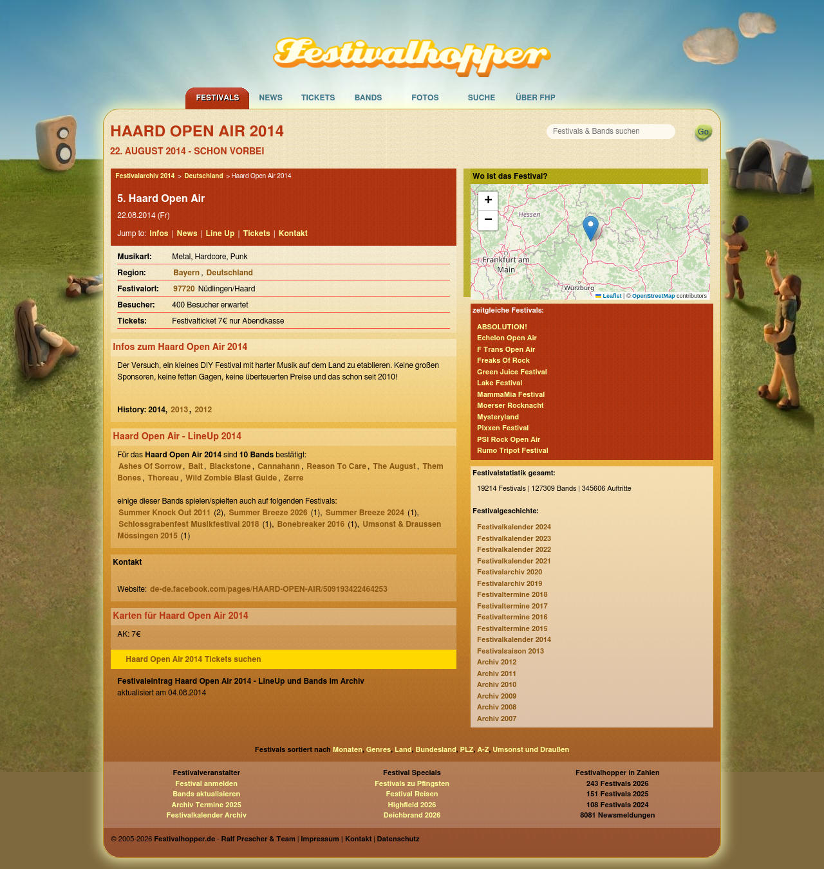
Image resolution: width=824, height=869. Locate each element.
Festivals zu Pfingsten (412, 783)
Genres (378, 749)
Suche (482, 98)
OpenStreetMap (653, 296)
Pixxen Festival (503, 428)
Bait (195, 466)
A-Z (483, 749)
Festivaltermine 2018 (512, 594)
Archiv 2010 (496, 684)
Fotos (424, 98)
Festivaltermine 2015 (512, 628)
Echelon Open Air (507, 338)
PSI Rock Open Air (508, 439)
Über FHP (536, 98)
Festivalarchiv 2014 (144, 176)
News (271, 98)
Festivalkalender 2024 (514, 527)
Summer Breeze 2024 (365, 513)
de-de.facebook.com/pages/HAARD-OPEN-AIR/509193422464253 (269, 589)
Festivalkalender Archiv (206, 815)
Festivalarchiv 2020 (509, 572)
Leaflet (608, 296)
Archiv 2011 (496, 673)
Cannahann (279, 466)
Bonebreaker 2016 (311, 524)
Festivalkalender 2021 (514, 561)
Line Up (220, 233)
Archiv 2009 (496, 696)
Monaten (347, 749)
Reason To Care (336, 466)
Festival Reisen (412, 794)
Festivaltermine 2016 (512, 617)
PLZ (467, 749)
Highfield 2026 (412, 805)
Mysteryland (498, 417)
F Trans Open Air (506, 349)
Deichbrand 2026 (412, 815)
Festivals (217, 98)
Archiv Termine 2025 (206, 805)
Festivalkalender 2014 (514, 639)
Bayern (186, 273)
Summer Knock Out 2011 (164, 513)
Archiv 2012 (496, 662)
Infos (158, 233)
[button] (591, 228)
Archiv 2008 (496, 707)
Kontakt (293, 233)
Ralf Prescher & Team (258, 839)
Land (403, 749)
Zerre (294, 478)
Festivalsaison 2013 (510, 651)
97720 (183, 289)
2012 (203, 410)
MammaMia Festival (511, 394)
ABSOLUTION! (502, 327)
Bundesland (435, 749)
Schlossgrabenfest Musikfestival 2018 (188, 524)
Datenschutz (398, 839)
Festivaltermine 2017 (512, 606)
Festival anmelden (206, 783)
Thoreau (162, 478)
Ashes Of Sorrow (150, 466)
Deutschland (203, 176)
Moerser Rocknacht (510, 405)
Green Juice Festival (512, 372)
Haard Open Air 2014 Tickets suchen (193, 659)
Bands (368, 98)
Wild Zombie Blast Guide (231, 478)
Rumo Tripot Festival (512, 450)
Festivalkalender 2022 (514, 549)
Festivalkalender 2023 (514, 538)
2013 (179, 410)
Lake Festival (499, 383)
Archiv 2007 (496, 718)
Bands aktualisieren (206, 794)
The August (394, 466)
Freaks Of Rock (503, 360)
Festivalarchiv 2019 (509, 583)
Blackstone (229, 466)
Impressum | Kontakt (336, 839)
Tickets (318, 98)
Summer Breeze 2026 (268, 513)
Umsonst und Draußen (530, 749)
